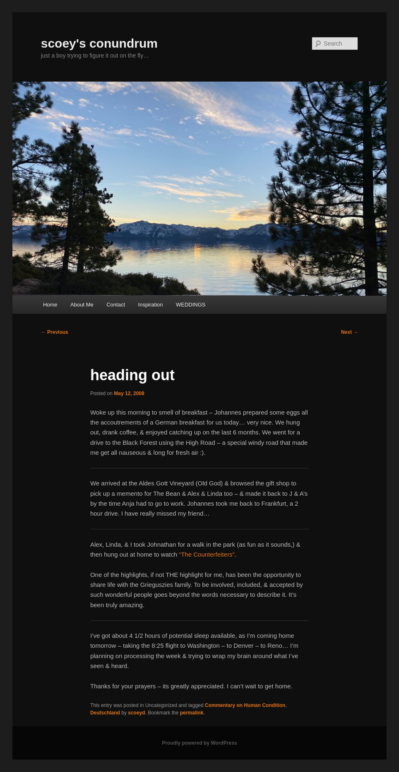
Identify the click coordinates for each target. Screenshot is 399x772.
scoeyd (136, 713)
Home (50, 305)
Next (349, 332)
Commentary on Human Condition (245, 705)
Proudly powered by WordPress (199, 743)
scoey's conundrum (99, 43)
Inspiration (150, 305)
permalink (192, 713)
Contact (115, 305)
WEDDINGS (191, 305)
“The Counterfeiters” (206, 554)
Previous (54, 332)
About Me (82, 305)
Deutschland (105, 713)
